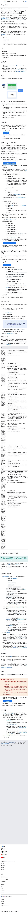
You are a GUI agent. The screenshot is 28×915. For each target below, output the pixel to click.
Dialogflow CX (4, 18)
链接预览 (8, 632)
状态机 (12, 713)
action (9, 630)
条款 (2, 911)
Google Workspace (7, 8)
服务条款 (2, 871)
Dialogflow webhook (11, 605)
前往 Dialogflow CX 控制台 (10, 163)
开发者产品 (3, 865)
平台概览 (2, 863)
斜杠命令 (8, 607)
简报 (2, 888)
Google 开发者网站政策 (5, 743)
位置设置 (24, 205)
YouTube (2, 892)
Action (11, 598)
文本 (10, 563)
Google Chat (4, 5)
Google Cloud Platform (5, 905)
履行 (9, 564)
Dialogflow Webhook (13, 111)
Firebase (2, 903)
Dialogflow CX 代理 (9, 720)
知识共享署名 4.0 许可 (19, 741)
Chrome (2, 901)
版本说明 (2, 867)
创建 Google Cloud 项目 (20, 71)
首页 (1, 8)
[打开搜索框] (23, 1)
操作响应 (11, 625)
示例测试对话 (12, 237)
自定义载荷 (18, 564)
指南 (18, 8)
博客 (2, 886)
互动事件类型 (14, 578)
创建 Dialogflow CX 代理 (11, 219)
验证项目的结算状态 (19, 69)
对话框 (20, 623)
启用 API (6, 132)
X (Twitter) (3, 890)
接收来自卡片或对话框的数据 (17, 607)
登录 (26, 1)
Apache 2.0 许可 (12, 742)
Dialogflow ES (21, 19)
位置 (12, 205)
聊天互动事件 (6, 576)
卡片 (13, 563)
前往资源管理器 (7, 701)
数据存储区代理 (17, 194)
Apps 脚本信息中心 (4, 877)
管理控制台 (3, 876)
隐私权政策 (6, 911)
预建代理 (3, 34)
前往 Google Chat (8, 312)
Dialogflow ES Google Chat (7, 19)
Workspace (11, 1)
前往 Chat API (7, 264)
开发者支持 (3, 869)
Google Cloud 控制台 (4, 879)
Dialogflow (3, 17)
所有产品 (2, 906)
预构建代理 (8, 344)
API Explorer (3, 881)
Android (2, 899)
